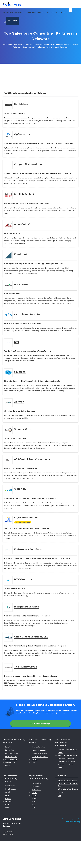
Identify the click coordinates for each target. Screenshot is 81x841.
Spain (7, 808)
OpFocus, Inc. (22, 134)
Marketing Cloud (11, 756)
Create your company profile (71, 819)
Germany (8, 801)
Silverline (20, 371)
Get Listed (52, 12)
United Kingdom (10, 789)
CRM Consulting (12, 819)
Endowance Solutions (28, 549)
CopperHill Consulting (28, 164)
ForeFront (20, 254)
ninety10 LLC (22, 224)
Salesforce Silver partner (66, 762)
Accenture (21, 284)
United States (10, 786)
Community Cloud (11, 753)
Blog (63, 12)
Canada (7, 792)
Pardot (7, 766)
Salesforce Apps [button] (35, 12)
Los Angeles (36, 786)
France (7, 804)
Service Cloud (9, 750)
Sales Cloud (9, 747)
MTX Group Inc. (23, 579)
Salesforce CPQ (10, 762)
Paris (33, 805)
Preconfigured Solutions (40, 756)
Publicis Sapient (24, 194)
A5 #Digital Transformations (32, 459)
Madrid (34, 808)
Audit (33, 762)
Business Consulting (38, 747)
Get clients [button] (12, 21)
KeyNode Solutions (26, 517)
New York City (36, 789)
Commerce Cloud (11, 759)
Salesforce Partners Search (67, 780)
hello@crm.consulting (73, 822)
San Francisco (36, 783)
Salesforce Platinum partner (67, 755)
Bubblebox (21, 104)
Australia (8, 798)
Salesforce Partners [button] (12, 12)
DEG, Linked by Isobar (27, 314)
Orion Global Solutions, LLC (31, 636)
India (7, 795)
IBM (16, 341)
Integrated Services (26, 606)
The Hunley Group (25, 666)
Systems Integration (39, 750)
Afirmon (19, 401)
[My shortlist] (70, 10)
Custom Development (39, 753)
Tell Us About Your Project (40, 723)
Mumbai (34, 799)
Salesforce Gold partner (66, 759)
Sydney (34, 795)
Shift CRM (20, 489)
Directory (61, 792)
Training (34, 759)
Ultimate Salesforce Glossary (68, 789)
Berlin (34, 802)
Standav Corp (22, 429)
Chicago (34, 792)
